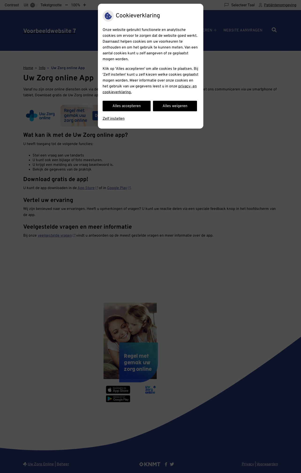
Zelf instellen (114, 118)
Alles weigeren (175, 106)
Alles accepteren (126, 106)
